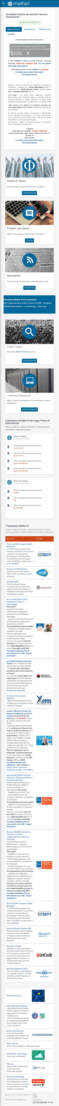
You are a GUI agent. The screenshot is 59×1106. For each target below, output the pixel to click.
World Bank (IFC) (13, 582)
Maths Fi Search (22, 352)
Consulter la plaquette (15, 651)
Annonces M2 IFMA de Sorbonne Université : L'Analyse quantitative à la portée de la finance (19, 777)
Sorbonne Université (20, 91)
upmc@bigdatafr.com (19, 646)
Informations (28, 770)
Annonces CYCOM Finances (17, 569)
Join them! (15, 564)
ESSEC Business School (29, 89)
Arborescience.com (14, 996)
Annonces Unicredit (14, 946)
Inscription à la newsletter (29, 22)
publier (29, 240)
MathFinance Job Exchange (17, 1054)
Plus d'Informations (29, 75)
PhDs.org (10, 1064)
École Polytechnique (36, 87)
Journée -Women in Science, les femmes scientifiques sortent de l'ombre (19, 713)
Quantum (11, 34)
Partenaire (9, 299)
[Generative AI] (29, 29)
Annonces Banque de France (17, 969)
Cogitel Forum (21, 1100)
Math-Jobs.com (12, 1044)
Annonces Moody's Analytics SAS (19, 928)
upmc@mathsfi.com (19, 817)
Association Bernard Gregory (17, 1006)
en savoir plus (29, 193)
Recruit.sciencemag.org (15, 1077)
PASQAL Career (45, 29)
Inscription (29, 288)
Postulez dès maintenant (16, 690)
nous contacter (29, 409)
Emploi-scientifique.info (15, 1031)
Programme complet (14, 770)
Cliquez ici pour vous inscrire (17, 767)
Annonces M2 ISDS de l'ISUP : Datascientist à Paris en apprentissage (17, 601)
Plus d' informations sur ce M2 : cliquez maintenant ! (19, 653)
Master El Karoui (14, 29)
